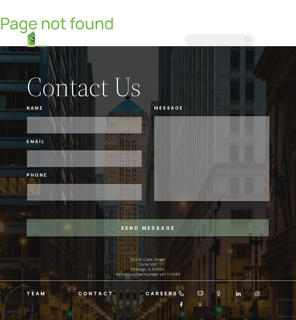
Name (35, 108)
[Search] (220, 40)
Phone (37, 175)
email (173, 40)
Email (36, 141)
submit (250, 40)
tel (159, 40)
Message (168, 108)
